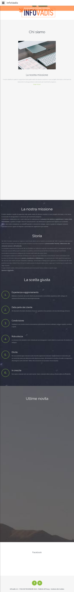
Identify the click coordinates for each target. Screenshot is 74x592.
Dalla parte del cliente (22, 307)
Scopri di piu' (33, 84)
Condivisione (18, 320)
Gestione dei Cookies (57, 589)
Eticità (14, 352)
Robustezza (17, 336)
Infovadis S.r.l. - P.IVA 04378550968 (21, 589)
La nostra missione (33, 74)
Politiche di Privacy (44, 589)
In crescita (16, 370)
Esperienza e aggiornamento (25, 292)
